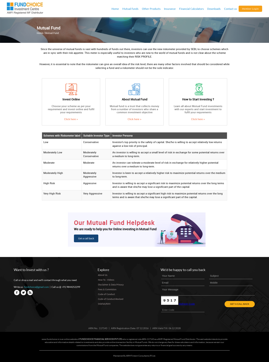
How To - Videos (106, 279)
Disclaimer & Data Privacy (111, 284)
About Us (102, 274)
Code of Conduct (106, 294)
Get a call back (86, 238)
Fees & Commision (107, 289)
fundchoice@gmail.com (36, 287)
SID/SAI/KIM (104, 303)
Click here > (71, 119)
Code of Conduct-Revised (110, 298)
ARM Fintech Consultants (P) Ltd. (141, 356)
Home (115, 8)
